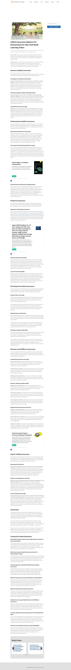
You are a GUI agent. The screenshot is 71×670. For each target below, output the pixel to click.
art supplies (33, 582)
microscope (39, 213)
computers (35, 213)
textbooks (36, 150)
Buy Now (14, 176)
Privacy (42, 667)
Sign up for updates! (54, 26)
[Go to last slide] (13, 648)
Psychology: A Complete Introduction (20, 163)
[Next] (41, 648)
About (30, 1)
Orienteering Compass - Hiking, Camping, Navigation (22, 434)
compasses (13, 426)
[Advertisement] (35, 11)
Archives (39, 667)
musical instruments (20, 214)
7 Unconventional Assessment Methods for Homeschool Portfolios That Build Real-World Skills (18, 647)
